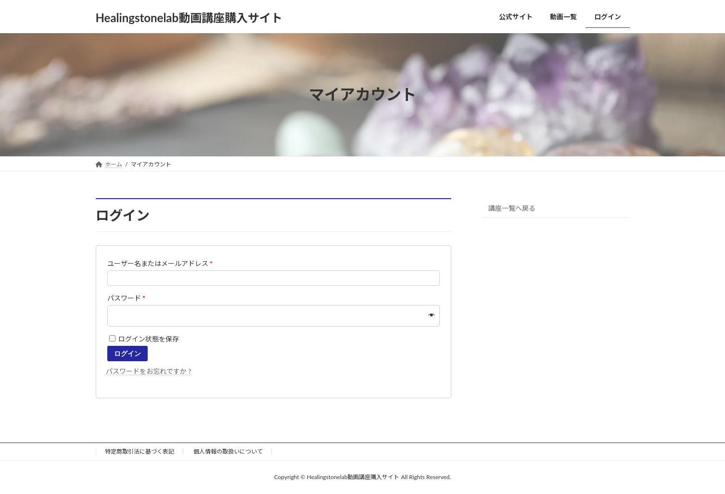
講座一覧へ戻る (511, 207)
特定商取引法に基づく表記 (139, 451)
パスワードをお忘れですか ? (148, 371)
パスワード (126, 298)
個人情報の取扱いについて (228, 451)
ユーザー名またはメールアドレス (160, 263)
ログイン (127, 353)
